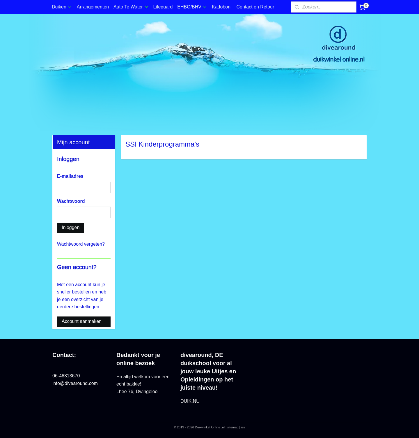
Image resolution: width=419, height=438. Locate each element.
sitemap (233, 427)
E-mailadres (70, 176)
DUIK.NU (190, 401)
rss (243, 427)
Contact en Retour (255, 6)
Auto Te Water (131, 6)
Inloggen (70, 227)
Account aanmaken (82, 321)
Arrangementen (93, 6)
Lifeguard (163, 6)
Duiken (62, 6)
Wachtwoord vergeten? (81, 244)
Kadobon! (222, 6)
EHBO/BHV (192, 6)
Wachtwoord (71, 201)
